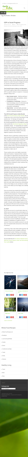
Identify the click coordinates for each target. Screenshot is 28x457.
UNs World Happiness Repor (20, 124)
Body (3, 376)
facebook (7, 295)
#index (25, 24)
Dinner (3, 345)
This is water (20, 313)
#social (9, 26)
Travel (3, 369)
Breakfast (4, 335)
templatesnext (4, 396)
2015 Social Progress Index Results (16, 115)
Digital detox (7, 313)
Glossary (4, 359)
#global (21, 24)
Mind (14, 24)
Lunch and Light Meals (7, 338)
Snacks (3, 342)
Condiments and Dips (7, 348)
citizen (20, 26)
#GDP (19, 24)
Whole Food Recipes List (7, 332)
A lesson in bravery (9, 291)
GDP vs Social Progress (12, 22)
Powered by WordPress (5, 394)
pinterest (13, 295)
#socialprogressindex (15, 26)
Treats (3, 352)
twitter (9, 295)
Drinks (3, 355)
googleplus (11, 295)
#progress (6, 26)
